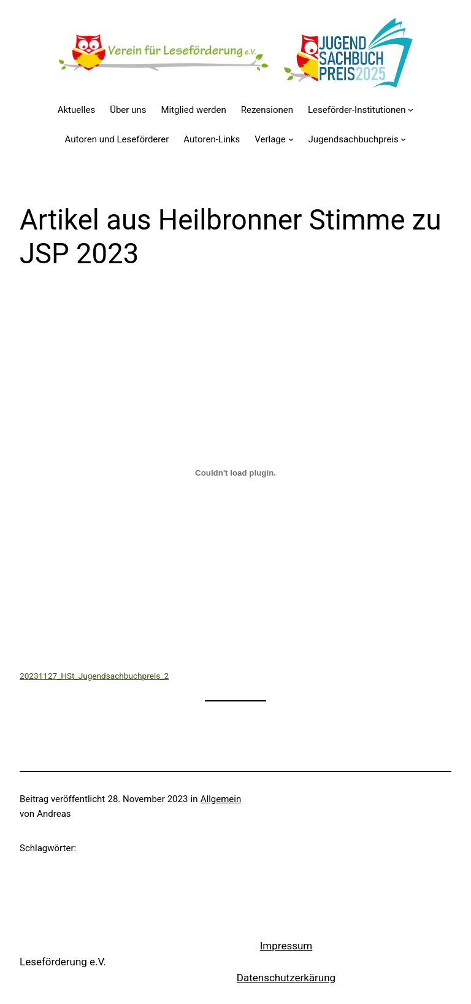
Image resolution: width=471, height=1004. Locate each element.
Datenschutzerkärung (286, 977)
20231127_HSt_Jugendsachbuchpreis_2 (94, 676)
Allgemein (221, 799)
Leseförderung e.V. (63, 962)
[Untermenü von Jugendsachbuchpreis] (403, 139)
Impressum (286, 946)
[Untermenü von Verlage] (291, 139)
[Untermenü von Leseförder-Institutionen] (410, 109)
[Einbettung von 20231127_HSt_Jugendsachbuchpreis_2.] (235, 472)
